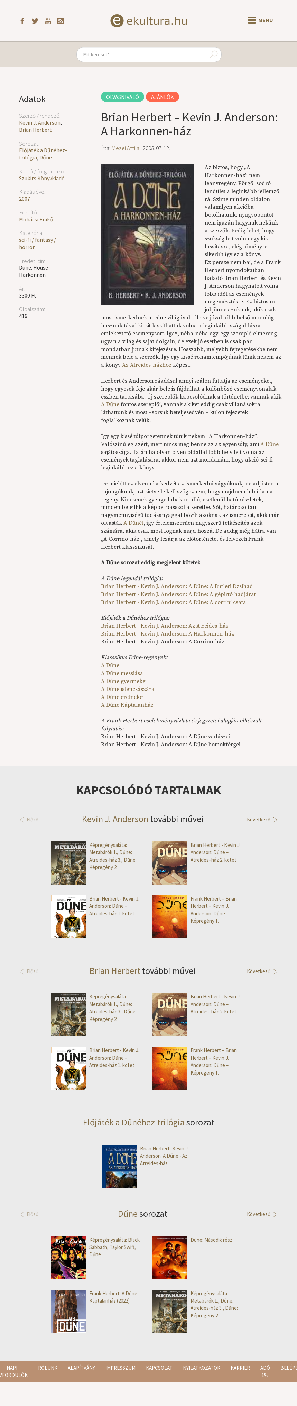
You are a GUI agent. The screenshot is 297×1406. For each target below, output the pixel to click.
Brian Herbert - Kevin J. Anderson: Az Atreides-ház (165, 625)
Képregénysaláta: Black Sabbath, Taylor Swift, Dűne (95, 1247)
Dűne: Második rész (192, 1239)
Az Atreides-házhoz (146, 365)
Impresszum (120, 1367)
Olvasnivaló (122, 96)
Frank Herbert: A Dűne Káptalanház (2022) (94, 1297)
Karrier (240, 1367)
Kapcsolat (159, 1367)
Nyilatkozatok (201, 1367)
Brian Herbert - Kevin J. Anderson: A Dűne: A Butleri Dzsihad (177, 586)
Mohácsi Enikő (36, 219)
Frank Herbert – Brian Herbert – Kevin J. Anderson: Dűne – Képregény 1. (194, 910)
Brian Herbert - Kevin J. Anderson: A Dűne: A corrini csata (173, 602)
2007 (24, 198)
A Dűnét (133, 523)
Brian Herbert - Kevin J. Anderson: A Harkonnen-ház (167, 633)
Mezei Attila (125, 148)
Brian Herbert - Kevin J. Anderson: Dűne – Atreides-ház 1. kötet (95, 906)
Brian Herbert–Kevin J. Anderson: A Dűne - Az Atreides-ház (145, 1156)
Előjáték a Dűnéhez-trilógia (134, 1122)
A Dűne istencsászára (128, 689)
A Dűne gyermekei (124, 681)
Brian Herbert (35, 129)
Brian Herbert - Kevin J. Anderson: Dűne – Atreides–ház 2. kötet (196, 852)
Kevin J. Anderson (40, 122)
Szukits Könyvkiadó (42, 178)
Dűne (45, 157)
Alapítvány (81, 1367)
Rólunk (47, 1367)
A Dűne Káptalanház (127, 705)
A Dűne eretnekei (122, 697)
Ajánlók (162, 96)
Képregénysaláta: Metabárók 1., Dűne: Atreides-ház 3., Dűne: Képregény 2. (94, 856)
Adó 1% (265, 1371)
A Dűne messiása (122, 673)
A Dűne (110, 404)
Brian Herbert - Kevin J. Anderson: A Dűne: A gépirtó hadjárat (178, 594)
